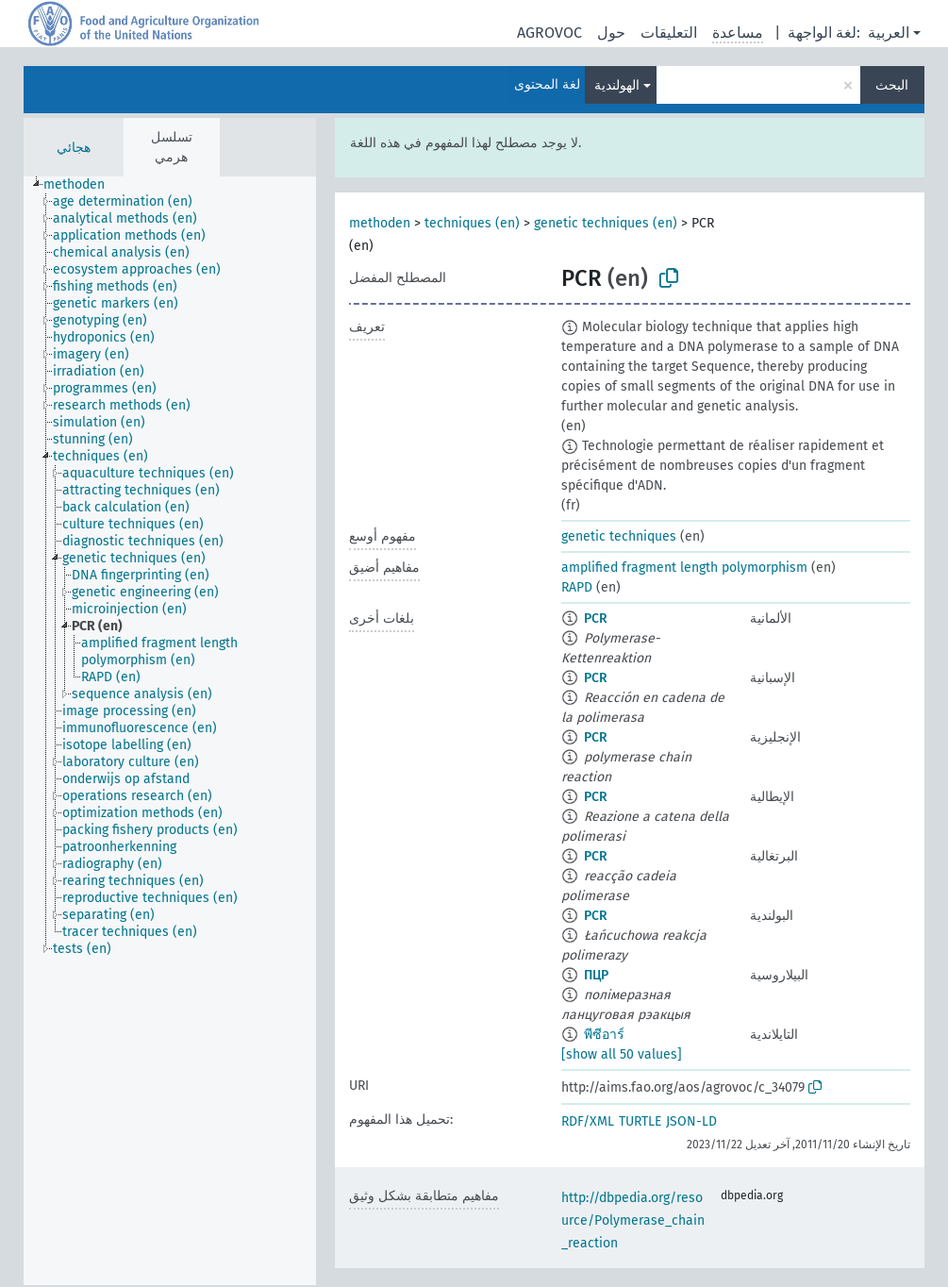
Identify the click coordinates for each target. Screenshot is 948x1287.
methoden (379, 223)
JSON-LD (691, 1121)
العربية (888, 33)
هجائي (74, 148)
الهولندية (617, 85)
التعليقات (668, 33)
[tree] (170, 730)
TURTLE (640, 1121)
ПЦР (596, 975)
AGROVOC (549, 33)
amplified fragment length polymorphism (684, 568)
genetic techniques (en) (605, 223)
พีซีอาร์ (604, 1035)
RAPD (576, 587)
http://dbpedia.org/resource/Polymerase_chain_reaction (633, 1220)
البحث (891, 85)
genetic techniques (618, 536)
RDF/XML (587, 1121)
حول (611, 33)
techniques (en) (472, 223)
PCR (595, 618)
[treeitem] (82, 184)
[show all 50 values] (621, 1054)
